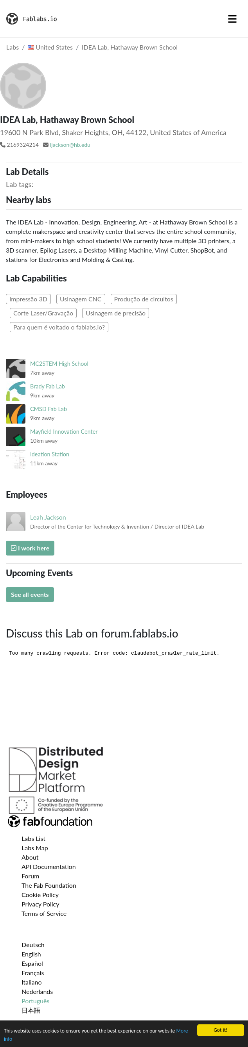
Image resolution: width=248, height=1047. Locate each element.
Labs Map (35, 847)
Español (32, 963)
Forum (30, 876)
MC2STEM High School (59, 363)
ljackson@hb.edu (70, 144)
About (30, 857)
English (31, 954)
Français (33, 972)
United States (50, 47)
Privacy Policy (40, 904)
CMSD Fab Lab (48, 409)
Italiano (32, 982)
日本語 (31, 1010)
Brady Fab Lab (47, 386)
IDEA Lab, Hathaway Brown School (130, 47)
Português (35, 1000)
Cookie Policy (40, 894)
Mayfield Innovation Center (63, 431)
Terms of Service (44, 913)
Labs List (33, 838)
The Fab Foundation (49, 885)
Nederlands (37, 991)
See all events (30, 594)
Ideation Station (49, 454)
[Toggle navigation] (232, 19)
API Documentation (49, 866)
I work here (30, 548)
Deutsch (33, 944)
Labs (12, 47)
